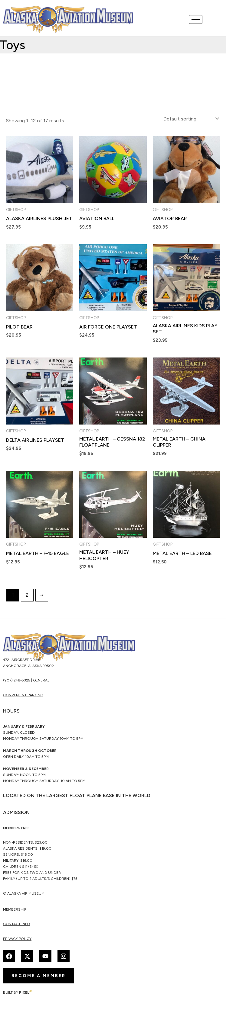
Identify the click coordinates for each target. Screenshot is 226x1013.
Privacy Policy (17, 939)
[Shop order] (190, 119)
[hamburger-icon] (195, 19)
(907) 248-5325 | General (26, 680)
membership (14, 909)
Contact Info (16, 924)
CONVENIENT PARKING (23, 695)
